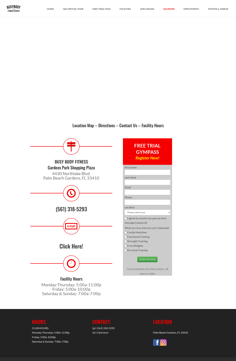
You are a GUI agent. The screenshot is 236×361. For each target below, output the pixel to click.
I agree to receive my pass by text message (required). (145, 220)
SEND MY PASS (147, 259)
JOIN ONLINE (147, 9)
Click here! (102, 332)
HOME (50, 9)
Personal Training (137, 250)
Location (130, 207)
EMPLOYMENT (191, 9)
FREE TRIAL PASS (101, 9)
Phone (128, 197)
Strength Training (137, 241)
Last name (130, 177)
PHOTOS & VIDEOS (218, 9)
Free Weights (135, 245)
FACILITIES (125, 9)
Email (128, 187)
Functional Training (138, 236)
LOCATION (169, 9)
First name (131, 167)
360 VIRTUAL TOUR (73, 9)
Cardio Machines (137, 232)
